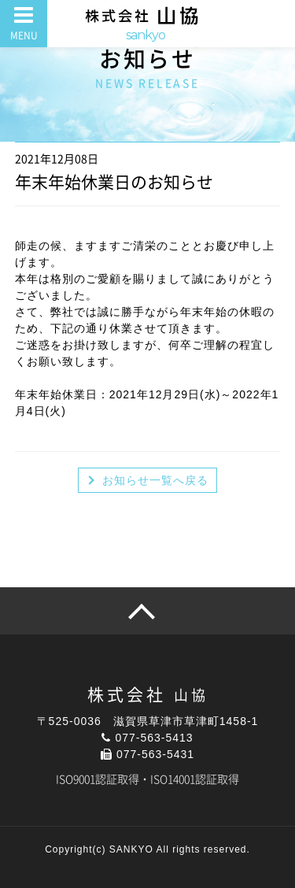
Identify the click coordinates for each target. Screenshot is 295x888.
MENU (24, 35)
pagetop (147, 611)
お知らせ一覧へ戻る (155, 480)
